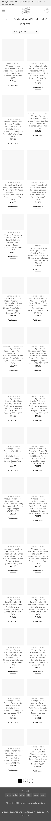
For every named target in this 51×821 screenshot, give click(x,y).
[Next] (31, 781)
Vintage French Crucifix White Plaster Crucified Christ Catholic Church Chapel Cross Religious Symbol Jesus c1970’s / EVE (13, 456)
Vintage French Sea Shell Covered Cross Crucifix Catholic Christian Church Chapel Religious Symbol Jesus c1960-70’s (13, 242)
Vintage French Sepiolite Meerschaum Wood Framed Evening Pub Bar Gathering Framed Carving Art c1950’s (13, 72)
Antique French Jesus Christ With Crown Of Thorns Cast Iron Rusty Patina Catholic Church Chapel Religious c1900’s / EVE (13, 505)
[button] (3, 10)
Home (7, 19)
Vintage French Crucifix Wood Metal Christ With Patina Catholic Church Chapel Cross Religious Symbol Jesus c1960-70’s (13, 657)
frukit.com (25, 815)
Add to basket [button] (13, 85)
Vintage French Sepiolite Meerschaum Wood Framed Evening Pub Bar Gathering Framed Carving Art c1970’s (38, 122)
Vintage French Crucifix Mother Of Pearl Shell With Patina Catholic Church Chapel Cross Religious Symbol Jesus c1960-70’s (13, 606)
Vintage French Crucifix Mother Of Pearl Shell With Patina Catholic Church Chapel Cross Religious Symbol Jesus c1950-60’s (38, 606)
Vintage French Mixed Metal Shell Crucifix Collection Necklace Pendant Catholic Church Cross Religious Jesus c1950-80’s (13, 757)
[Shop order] (25, 31)
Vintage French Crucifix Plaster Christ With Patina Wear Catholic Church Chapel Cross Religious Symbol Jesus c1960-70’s (13, 708)
